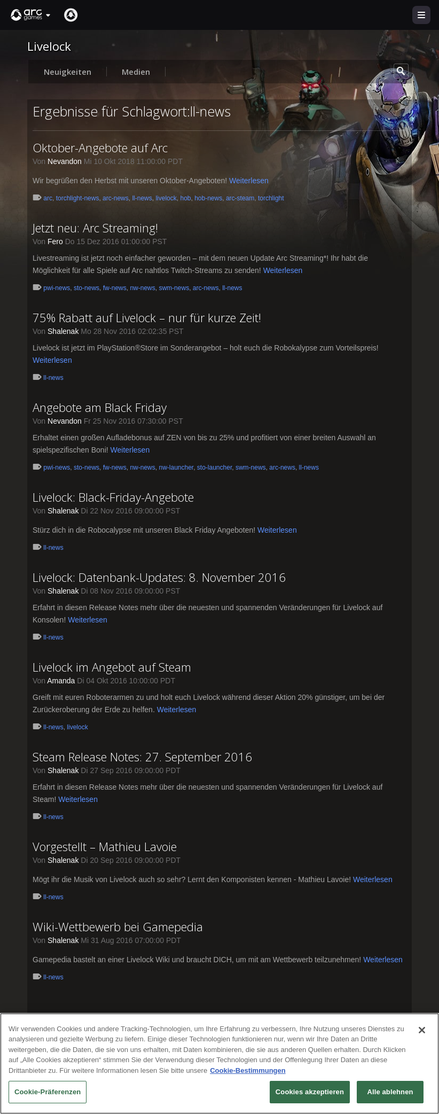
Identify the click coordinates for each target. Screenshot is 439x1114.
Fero (55, 241)
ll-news (142, 198)
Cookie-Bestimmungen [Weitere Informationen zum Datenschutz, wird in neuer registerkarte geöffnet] (248, 1073)
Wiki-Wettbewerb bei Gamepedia (118, 926)
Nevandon (65, 161)
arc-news (116, 198)
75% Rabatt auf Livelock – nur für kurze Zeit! (147, 317)
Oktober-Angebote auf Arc (100, 147)
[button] (31, 15)
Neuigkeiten (67, 71)
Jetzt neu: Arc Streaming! (95, 228)
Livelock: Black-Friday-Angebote (113, 497)
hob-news (208, 198)
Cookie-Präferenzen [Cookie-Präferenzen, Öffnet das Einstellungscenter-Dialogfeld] (47, 1094)
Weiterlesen (249, 180)
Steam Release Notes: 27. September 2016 (142, 757)
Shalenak (63, 331)
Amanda (61, 680)
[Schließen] (422, 1032)
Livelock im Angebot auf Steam (112, 667)
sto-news (86, 288)
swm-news (174, 288)
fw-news (115, 288)
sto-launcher (214, 467)
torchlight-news (77, 198)
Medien (136, 71)
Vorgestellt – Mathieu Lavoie (105, 846)
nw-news (142, 288)
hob (185, 198)
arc (47, 198)
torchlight (271, 198)
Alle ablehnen (390, 1094)
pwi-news (56, 288)
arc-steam (240, 198)
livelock (165, 198)
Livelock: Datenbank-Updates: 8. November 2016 (159, 577)
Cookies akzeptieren (310, 1094)
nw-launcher (176, 467)
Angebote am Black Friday (100, 407)
